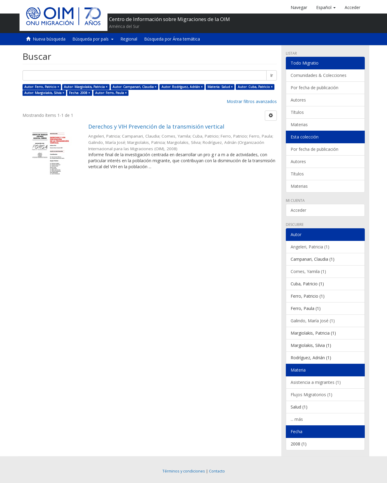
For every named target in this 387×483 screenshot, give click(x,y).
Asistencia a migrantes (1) (316, 382)
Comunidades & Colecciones (318, 75)
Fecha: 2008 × (79, 93)
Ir (271, 75)
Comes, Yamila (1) (308, 271)
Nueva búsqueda (49, 39)
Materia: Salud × (220, 87)
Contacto (217, 471)
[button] (326, 7)
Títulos (297, 112)
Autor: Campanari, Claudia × (134, 87)
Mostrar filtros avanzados (252, 101)
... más (297, 419)
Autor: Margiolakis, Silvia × (44, 93)
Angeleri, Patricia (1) (310, 247)
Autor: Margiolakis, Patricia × (85, 87)
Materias (299, 124)
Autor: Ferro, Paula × (111, 93)
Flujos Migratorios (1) (311, 394)
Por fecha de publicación (314, 87)
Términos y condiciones (183, 471)
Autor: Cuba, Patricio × (255, 87)
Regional (128, 39)
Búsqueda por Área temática (172, 39)
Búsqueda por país (92, 39)
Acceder (298, 210)
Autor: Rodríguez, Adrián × (182, 87)
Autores (298, 100)
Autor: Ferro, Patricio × (41, 87)
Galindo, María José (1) (313, 321)
